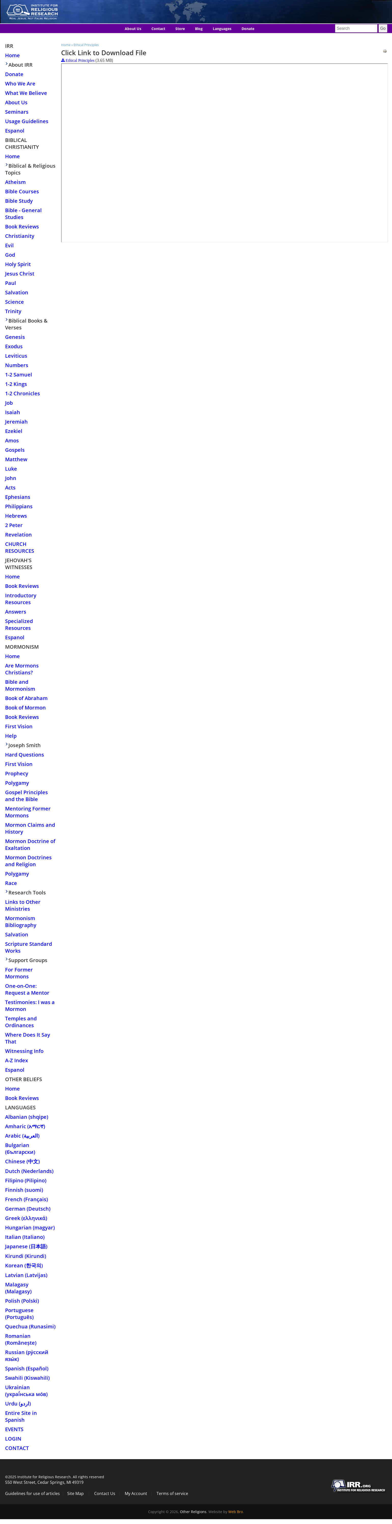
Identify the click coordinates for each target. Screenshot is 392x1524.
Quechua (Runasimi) (30, 1326)
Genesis (15, 336)
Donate (248, 28)
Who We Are (20, 83)
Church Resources (19, 547)
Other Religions (193, 1511)
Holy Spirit (18, 264)
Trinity (13, 311)
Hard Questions (24, 754)
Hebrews (16, 515)
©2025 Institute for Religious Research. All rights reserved (54, 1476)
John (10, 478)
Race (11, 883)
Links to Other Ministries (22, 905)
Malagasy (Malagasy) (18, 1288)
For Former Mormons (19, 973)
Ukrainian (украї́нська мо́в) (26, 1391)
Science (14, 301)
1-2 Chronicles (22, 393)
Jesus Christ (19, 273)
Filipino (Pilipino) (25, 1180)
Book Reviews (22, 226)
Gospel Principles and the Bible (26, 796)
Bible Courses (22, 191)
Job (9, 402)
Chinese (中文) (22, 1161)
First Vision (19, 726)
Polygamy (17, 782)
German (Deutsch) (27, 1208)
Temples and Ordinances (21, 1022)
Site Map (75, 1493)
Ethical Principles (86, 44)
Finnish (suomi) (24, 1189)
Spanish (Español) (26, 1368)
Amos (12, 440)
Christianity (19, 236)
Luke (11, 468)
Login (13, 1438)
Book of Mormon (25, 707)
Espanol (14, 130)
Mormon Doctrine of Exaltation (30, 844)
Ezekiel (13, 431)
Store (180, 28)
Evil (9, 245)
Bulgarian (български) (20, 1148)
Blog (199, 28)
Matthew (16, 459)
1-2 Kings (16, 384)
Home (66, 44)
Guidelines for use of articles (32, 1493)
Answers (15, 611)
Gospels (15, 449)
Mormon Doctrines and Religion (28, 861)
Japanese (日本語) (26, 1246)
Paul (10, 283)
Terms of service (172, 1493)
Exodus (14, 346)
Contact (158, 28)
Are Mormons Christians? (22, 669)
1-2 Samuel (18, 374)
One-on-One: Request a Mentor (27, 989)
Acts (10, 487)
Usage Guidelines (26, 121)
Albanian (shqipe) (26, 1116)
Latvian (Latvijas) (26, 1275)
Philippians (19, 506)
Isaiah (12, 412)
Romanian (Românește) (20, 1339)
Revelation (18, 534)
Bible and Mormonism (20, 685)
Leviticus (16, 355)
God (10, 254)
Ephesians (17, 497)
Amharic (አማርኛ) (25, 1126)
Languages (222, 28)
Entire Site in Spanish (21, 1416)
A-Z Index (16, 1060)
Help (11, 735)
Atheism (15, 182)
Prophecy (16, 773)
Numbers (16, 365)
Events (14, 1429)
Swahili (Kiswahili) (27, 1377)
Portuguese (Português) (19, 1313)
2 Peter (14, 525)
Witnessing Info (24, 1051)
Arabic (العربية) (22, 1135)
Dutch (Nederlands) (29, 1171)
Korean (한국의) (24, 1265)
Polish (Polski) (22, 1300)
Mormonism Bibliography (20, 921)
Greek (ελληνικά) (26, 1218)
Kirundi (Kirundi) (25, 1256)
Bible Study (19, 200)
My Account (136, 1493)
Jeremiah (16, 421)
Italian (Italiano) (25, 1236)
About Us (133, 28)
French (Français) (26, 1199)
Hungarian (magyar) (30, 1227)
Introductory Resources (20, 599)
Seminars (17, 111)
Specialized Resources (19, 624)
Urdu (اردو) (18, 1403)
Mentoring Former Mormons (28, 812)
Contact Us (104, 1493)
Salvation (16, 292)
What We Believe (26, 93)
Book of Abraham (26, 698)
